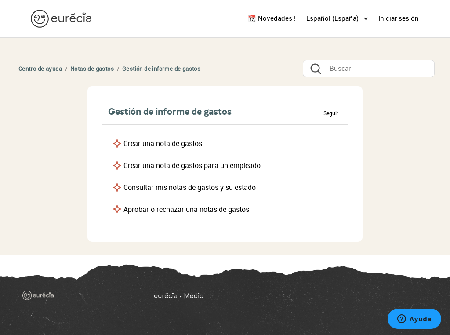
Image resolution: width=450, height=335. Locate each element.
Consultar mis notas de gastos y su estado (189, 187)
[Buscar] (369, 68)
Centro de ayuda (40, 69)
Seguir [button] (330, 113)
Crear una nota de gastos (162, 143)
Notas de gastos (92, 69)
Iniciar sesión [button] (398, 18)
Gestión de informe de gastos (161, 69)
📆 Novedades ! (272, 18)
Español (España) (333, 18)
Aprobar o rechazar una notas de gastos (186, 209)
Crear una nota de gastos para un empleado (192, 165)
